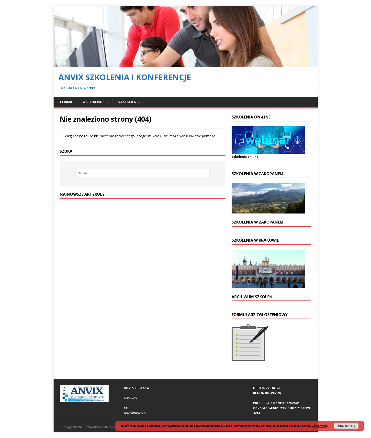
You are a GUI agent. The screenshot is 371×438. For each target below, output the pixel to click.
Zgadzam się (346, 425)
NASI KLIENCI (129, 101)
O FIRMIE (65, 101)
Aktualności (95, 101)
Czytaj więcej (320, 425)
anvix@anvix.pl (135, 413)
